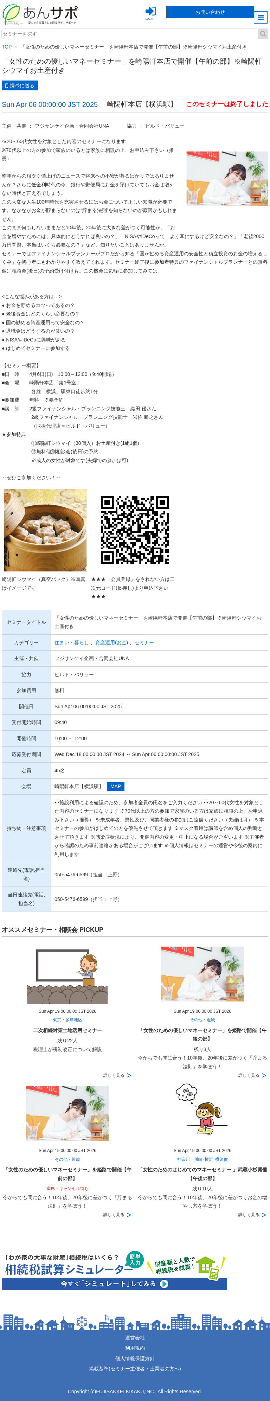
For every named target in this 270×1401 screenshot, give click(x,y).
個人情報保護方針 (135, 1358)
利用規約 (135, 1348)
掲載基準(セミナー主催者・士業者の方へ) (135, 1368)
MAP (115, 786)
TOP (7, 47)
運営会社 (135, 1338)
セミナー (144, 642)
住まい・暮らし (71, 642)
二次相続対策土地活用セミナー (67, 1030)
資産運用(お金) (111, 642)
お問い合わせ (210, 12)
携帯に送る (19, 86)
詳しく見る (113, 1075)
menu (261, 17)
